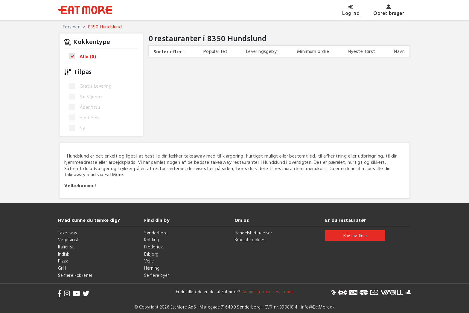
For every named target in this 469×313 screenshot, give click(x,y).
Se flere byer (156, 275)
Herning (152, 268)
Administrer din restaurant (266, 291)
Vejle (149, 261)
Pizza (63, 261)
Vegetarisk (68, 239)
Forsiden (71, 26)
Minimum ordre (313, 51)
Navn (399, 51)
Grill (62, 268)
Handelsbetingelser (253, 233)
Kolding (151, 239)
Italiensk (66, 247)
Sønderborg (156, 233)
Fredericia (154, 247)
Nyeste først (361, 51)
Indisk (63, 254)
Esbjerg (151, 254)
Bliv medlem (355, 235)
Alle (84, 56)
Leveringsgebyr (262, 51)
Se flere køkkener (75, 275)
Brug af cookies (249, 239)
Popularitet (215, 51)
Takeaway (67, 233)
